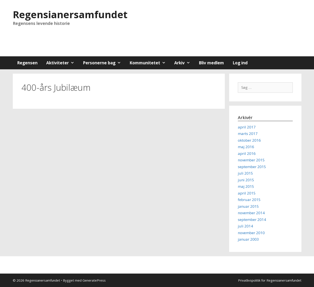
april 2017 (247, 127)
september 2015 (252, 166)
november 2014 (251, 212)
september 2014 (252, 219)
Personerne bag (104, 62)
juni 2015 (246, 179)
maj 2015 (246, 186)
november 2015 (251, 159)
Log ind (240, 63)
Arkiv (184, 62)
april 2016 (247, 153)
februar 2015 (249, 199)
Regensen (27, 63)
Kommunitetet (150, 62)
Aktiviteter (62, 62)
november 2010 (251, 232)
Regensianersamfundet (70, 14)
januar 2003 (248, 239)
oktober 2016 (249, 140)
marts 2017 (248, 133)
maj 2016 (246, 146)
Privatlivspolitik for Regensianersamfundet (269, 280)
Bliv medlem (211, 63)
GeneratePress (94, 280)
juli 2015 (245, 173)
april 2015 (247, 193)
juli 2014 (245, 226)
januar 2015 (248, 206)
